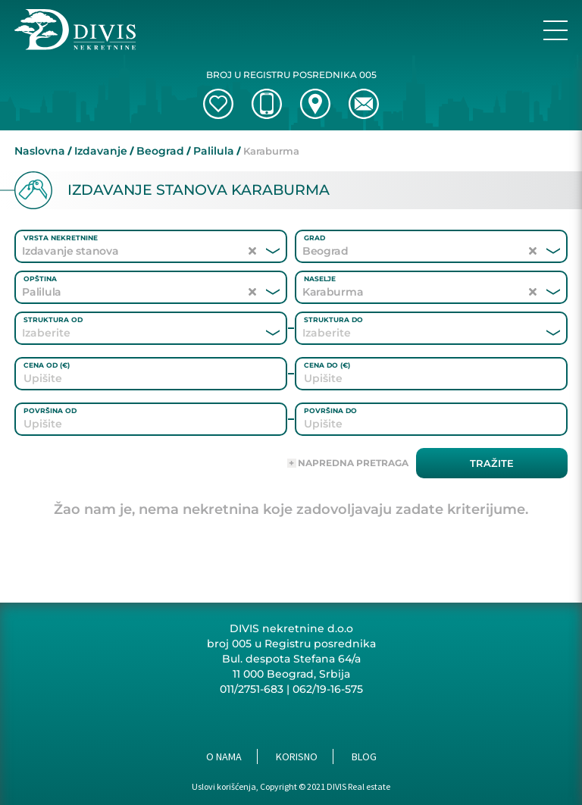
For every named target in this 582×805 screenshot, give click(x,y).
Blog (364, 756)
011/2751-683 (251, 689)
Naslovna (39, 151)
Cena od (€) (46, 365)
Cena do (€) (327, 365)
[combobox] (130, 332)
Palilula (213, 151)
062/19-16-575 (328, 689)
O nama (224, 756)
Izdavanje (100, 151)
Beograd (160, 151)
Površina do (330, 410)
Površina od (50, 410)
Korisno (297, 756)
